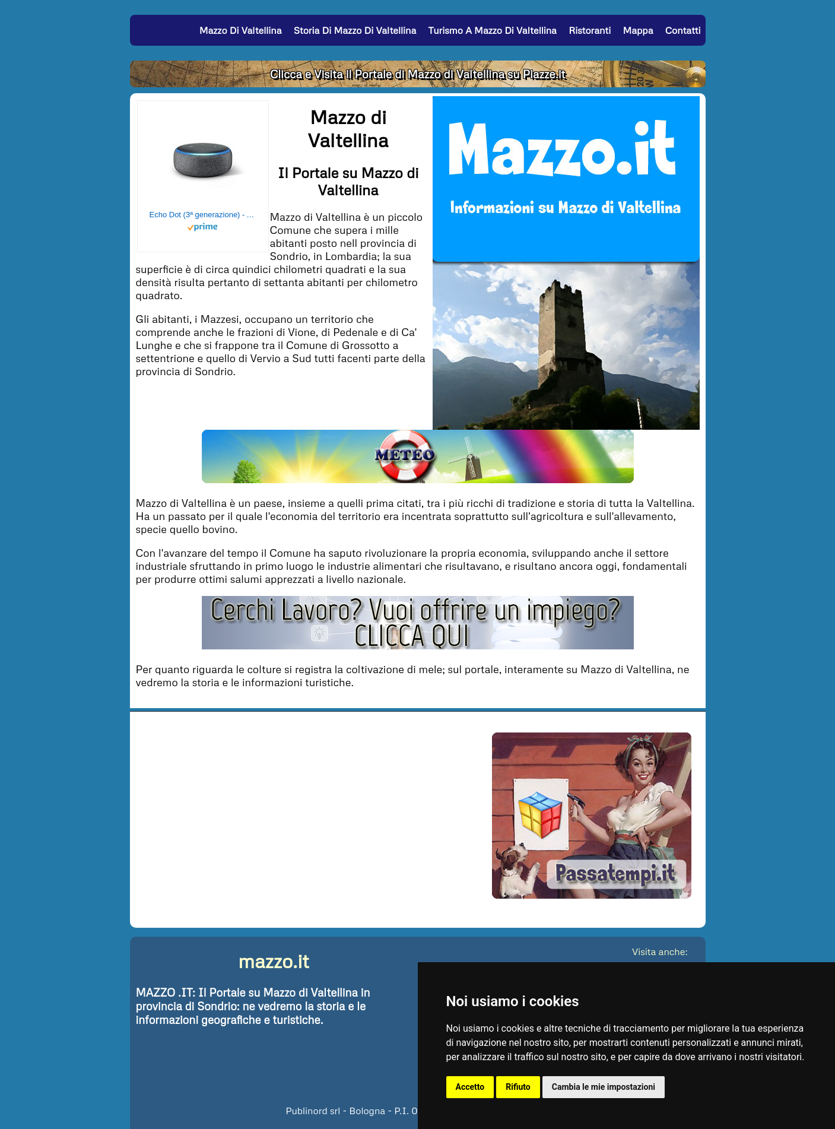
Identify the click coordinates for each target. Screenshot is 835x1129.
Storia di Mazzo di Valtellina (355, 30)
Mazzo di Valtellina (240, 30)
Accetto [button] (470, 1087)
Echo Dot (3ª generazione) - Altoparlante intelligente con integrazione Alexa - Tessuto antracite (203, 214)
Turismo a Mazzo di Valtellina (492, 30)
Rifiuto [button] (518, 1087)
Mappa (638, 30)
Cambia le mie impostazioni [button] (603, 1087)
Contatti (683, 30)
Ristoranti (590, 30)
